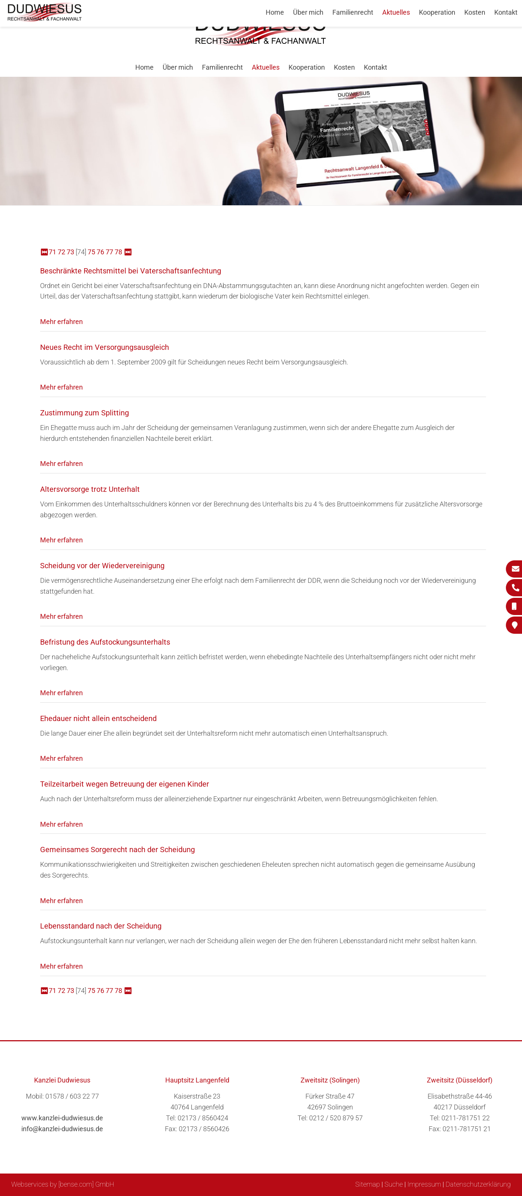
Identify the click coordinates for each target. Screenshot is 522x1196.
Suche (393, 1184)
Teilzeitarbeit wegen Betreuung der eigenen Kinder (124, 783)
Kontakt (375, 67)
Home (144, 67)
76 (100, 252)
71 (52, 252)
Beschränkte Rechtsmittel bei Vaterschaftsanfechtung (130, 270)
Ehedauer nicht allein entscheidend (98, 718)
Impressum (424, 1184)
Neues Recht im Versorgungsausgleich (104, 347)
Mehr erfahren (61, 322)
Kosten (344, 67)
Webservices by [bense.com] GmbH (62, 1184)
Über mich (178, 67)
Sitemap (367, 1184)
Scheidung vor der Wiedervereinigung (102, 565)
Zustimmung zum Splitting (84, 412)
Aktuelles (266, 67)
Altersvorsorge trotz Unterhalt (90, 489)
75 (91, 252)
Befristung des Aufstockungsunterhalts (105, 642)
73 (70, 252)
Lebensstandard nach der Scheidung (101, 925)
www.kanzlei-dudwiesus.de (62, 1118)
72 (61, 252)
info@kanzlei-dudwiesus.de (62, 1129)
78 (118, 252)
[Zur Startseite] (261, 44)
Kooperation (307, 67)
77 (109, 252)
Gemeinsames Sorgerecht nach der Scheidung (117, 849)
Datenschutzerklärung (478, 1184)
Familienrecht (222, 67)
